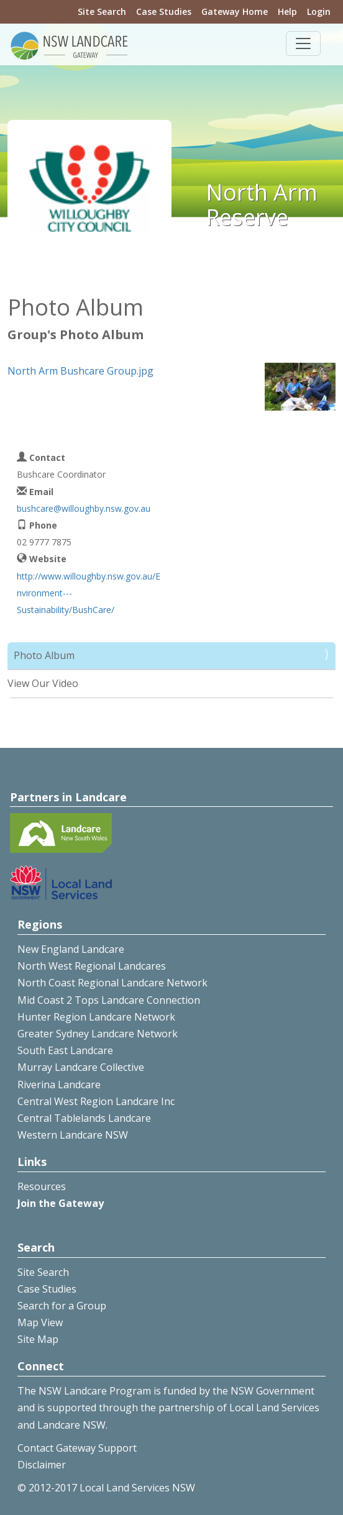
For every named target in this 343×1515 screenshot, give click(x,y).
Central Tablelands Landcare (84, 1118)
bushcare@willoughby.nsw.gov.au (83, 508)
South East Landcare (65, 1050)
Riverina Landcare (59, 1084)
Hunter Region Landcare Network (96, 1017)
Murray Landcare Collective (80, 1067)
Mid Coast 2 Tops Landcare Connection (108, 1000)
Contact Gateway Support (77, 1448)
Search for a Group (61, 1306)
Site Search (102, 11)
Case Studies (163, 11)
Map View (40, 1322)
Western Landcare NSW (72, 1135)
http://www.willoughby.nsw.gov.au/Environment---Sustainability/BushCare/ (88, 593)
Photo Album (44, 655)
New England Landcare (70, 949)
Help (287, 11)
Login (319, 11)
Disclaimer (41, 1465)
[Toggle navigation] (303, 43)
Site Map (37, 1339)
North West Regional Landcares (91, 966)
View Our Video (42, 683)
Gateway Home (234, 11)
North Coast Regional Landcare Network (112, 983)
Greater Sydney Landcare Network (97, 1033)
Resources (41, 1186)
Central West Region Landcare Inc (96, 1101)
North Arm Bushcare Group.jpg (80, 371)
